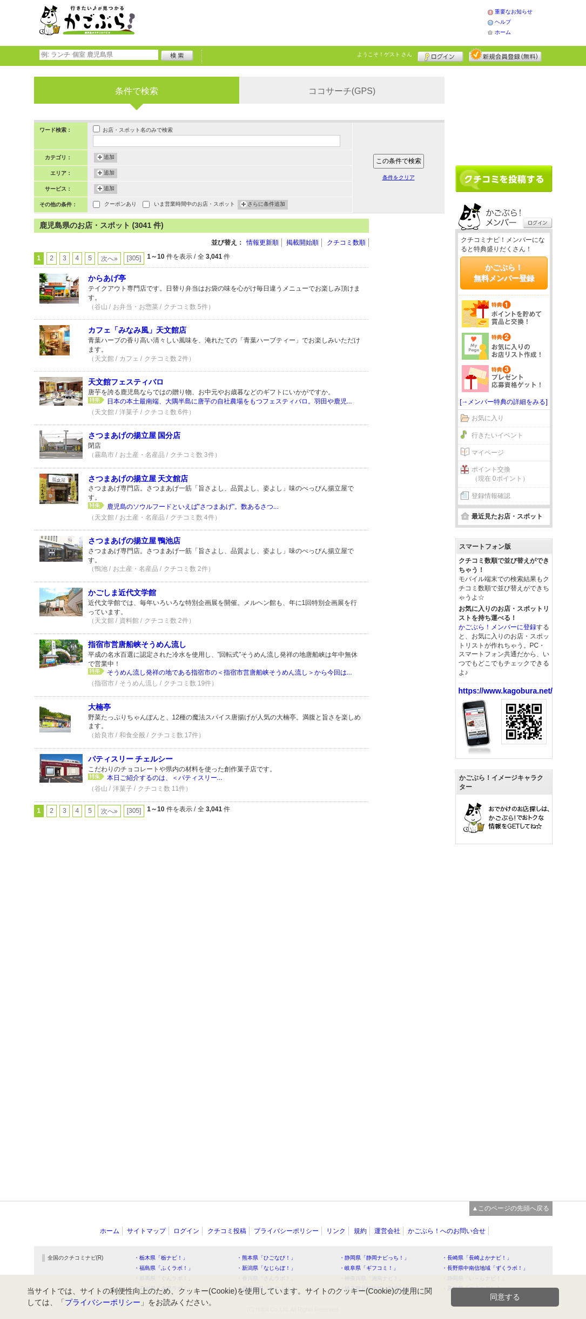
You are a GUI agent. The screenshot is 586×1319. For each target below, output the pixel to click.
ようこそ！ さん (385, 54)
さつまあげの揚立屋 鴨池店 (134, 540)
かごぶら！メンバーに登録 (497, 627)
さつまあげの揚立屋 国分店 (134, 435)
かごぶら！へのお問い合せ (447, 1231)
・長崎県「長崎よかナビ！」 (477, 1258)
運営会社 (387, 1231)
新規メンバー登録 (505, 55)
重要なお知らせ (514, 12)
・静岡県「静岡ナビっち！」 (374, 1258)
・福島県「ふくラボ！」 (163, 1268)
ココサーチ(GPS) (341, 91)
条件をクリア (398, 177)
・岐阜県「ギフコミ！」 (369, 1268)
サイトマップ (146, 1231)
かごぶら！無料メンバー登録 (504, 272)
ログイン (440, 55)
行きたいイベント (497, 435)
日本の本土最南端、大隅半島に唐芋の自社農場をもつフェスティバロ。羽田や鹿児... (229, 401)
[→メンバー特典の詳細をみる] (504, 402)
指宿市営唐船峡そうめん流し (137, 644)
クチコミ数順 (346, 242)
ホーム (503, 32)
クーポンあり (120, 205)
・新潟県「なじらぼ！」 (266, 1268)
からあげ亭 (107, 278)
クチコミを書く (504, 178)
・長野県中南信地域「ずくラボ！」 (485, 1268)
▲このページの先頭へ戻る (511, 1208)
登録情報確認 (491, 496)
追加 (109, 157)
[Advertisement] (322, 21)
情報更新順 (262, 242)
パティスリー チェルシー (130, 759)
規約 (360, 1231)
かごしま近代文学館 (122, 592)
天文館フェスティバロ (126, 382)
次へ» (109, 259)
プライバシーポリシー (286, 1231)
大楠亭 (99, 707)
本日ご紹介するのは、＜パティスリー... (165, 778)
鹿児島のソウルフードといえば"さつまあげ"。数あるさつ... (193, 506)
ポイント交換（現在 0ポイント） (500, 474)
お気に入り (488, 418)
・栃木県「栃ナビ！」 (161, 1258)
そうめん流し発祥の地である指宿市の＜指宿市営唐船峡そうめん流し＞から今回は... (229, 672)
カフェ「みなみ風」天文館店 (137, 330)
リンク (336, 1231)
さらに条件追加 (266, 204)
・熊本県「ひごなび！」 (266, 1258)
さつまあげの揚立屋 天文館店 (138, 478)
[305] (134, 258)
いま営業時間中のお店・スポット (194, 205)
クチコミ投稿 (226, 1231)
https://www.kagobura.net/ (506, 691)
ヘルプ (503, 22)
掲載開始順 (302, 242)
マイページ (488, 452)
